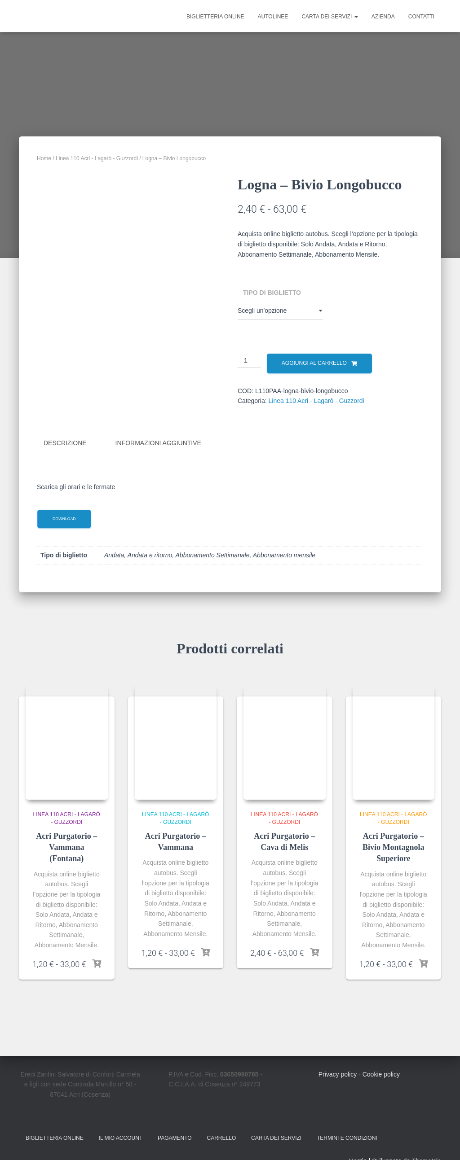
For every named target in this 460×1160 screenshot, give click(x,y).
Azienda (383, 16)
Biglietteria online (215, 16)
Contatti (421, 16)
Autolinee (273, 16)
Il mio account (121, 1137)
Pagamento (175, 1137)
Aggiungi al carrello (314, 363)
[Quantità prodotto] (249, 361)
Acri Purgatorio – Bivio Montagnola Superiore (394, 846)
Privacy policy (337, 1073)
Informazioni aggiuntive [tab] (158, 442)
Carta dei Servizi (329, 16)
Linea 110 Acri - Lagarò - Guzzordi (97, 158)
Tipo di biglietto (272, 292)
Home (44, 158)
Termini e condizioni (347, 1137)
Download (64, 518)
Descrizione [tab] (65, 442)
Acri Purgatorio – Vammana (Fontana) (66, 846)
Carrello (221, 1137)
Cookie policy (381, 1073)
